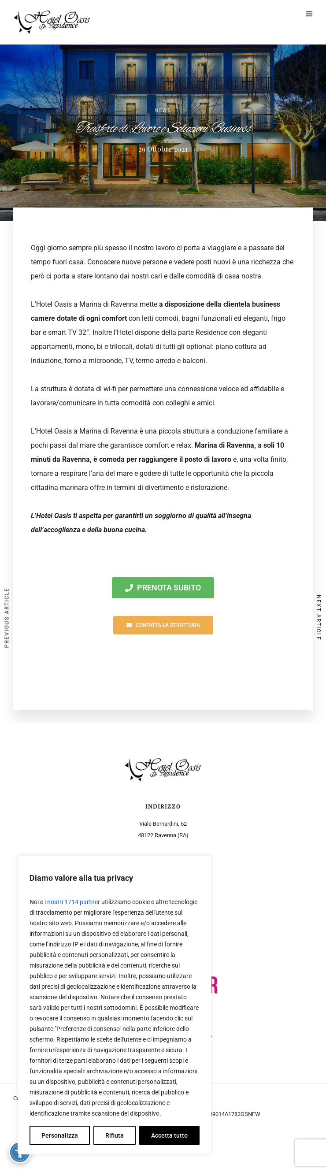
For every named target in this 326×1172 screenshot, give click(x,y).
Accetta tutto (169, 1135)
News (163, 110)
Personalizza (59, 1135)
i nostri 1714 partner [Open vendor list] (72, 901)
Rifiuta (114, 1135)
